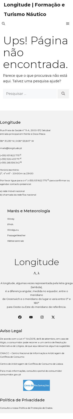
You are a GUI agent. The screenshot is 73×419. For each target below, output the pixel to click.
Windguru (13, 229)
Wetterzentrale (15, 240)
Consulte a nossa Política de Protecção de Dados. (26, 407)
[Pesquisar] (63, 93)
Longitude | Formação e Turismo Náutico (34, 9)
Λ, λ (36, 273)
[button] (3, 24)
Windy (11, 218)
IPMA (10, 224)
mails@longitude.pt (11, 148)
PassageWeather (16, 235)
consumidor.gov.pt (10, 374)
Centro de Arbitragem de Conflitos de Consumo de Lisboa (31, 363)
